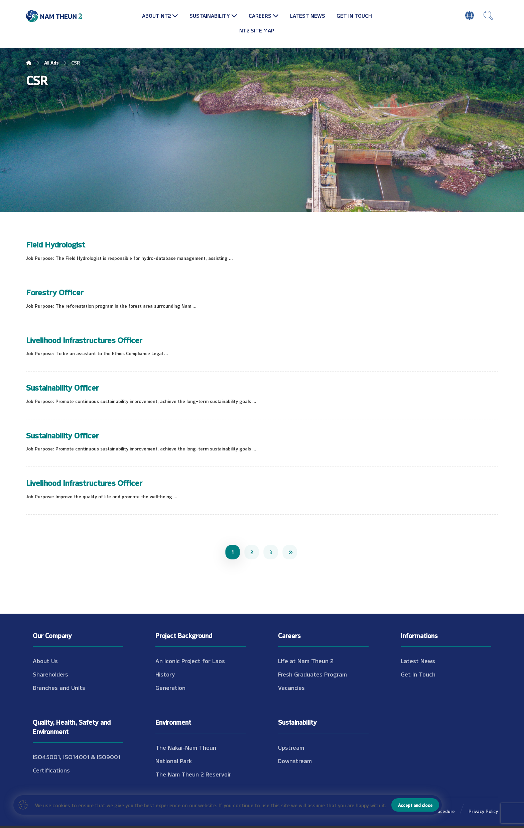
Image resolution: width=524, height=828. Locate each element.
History (165, 674)
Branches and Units (59, 687)
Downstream (295, 760)
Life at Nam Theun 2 (306, 660)
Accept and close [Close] (415, 805)
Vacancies (291, 687)
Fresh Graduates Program (312, 674)
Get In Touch (418, 674)
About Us (45, 660)
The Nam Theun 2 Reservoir (193, 774)
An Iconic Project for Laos (190, 660)
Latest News (418, 660)
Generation (170, 687)
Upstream (291, 747)
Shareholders (50, 674)
